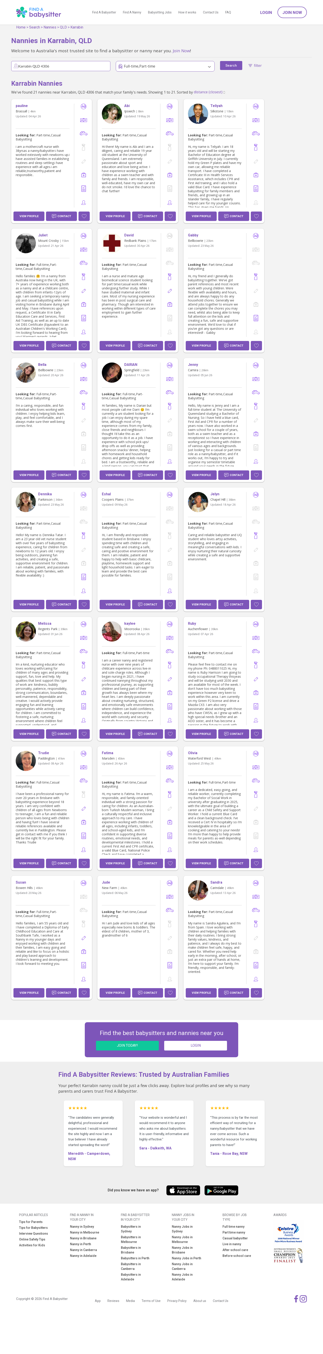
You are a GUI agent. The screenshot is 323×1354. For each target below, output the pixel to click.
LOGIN (196, 1045)
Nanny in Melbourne (84, 1232)
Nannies (50, 27)
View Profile (29, 216)
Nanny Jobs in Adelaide (182, 1277)
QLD (63, 27)
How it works (187, 12)
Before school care (237, 1256)
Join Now (292, 12)
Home (21, 27)
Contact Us (210, 12)
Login (266, 12)
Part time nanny (234, 1232)
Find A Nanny (132, 12)
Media (130, 1301)
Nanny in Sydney (82, 1226)
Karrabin (76, 27)
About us (199, 1301)
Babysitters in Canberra (131, 1266)
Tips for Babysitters (33, 1228)
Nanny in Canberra (83, 1250)
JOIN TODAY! (127, 1045)
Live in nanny (232, 1244)
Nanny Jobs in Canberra (182, 1266)
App (98, 1301)
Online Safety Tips (32, 1239)
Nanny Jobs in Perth (186, 1258)
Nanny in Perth (80, 1244)
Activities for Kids (32, 1245)
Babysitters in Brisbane (131, 1250)
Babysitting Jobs (160, 12)
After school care (235, 1250)
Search (34, 27)
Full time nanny (233, 1226)
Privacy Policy (177, 1301)
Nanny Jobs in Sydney (182, 1229)
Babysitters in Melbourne (131, 1239)
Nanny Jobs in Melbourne (182, 1239)
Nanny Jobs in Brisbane (182, 1250)
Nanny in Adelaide (83, 1256)
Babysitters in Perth (135, 1258)
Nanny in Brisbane (83, 1238)
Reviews (113, 1301)
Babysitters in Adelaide (131, 1277)
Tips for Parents (31, 1222)
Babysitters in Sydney (131, 1229)
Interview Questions (33, 1233)
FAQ (228, 12)
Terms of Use (151, 1301)
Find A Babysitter (104, 12)
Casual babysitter (235, 1238)
